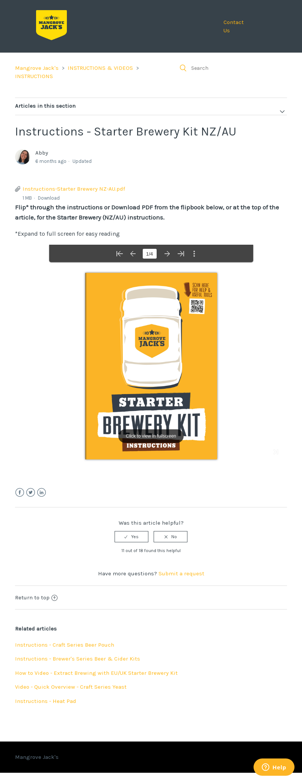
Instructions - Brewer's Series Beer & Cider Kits (77, 658)
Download (49, 198)
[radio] (131, 536)
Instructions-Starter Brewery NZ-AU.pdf (74, 188)
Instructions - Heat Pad (45, 701)
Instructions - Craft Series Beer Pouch (64, 644)
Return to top (36, 597)
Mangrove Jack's (37, 68)
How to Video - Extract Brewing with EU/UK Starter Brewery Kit (96, 673)
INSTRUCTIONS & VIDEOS (100, 68)
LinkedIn (41, 492)
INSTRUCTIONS (34, 76)
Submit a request (181, 573)
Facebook (19, 492)
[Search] (230, 67)
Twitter (30, 492)
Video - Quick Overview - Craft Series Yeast (71, 686)
